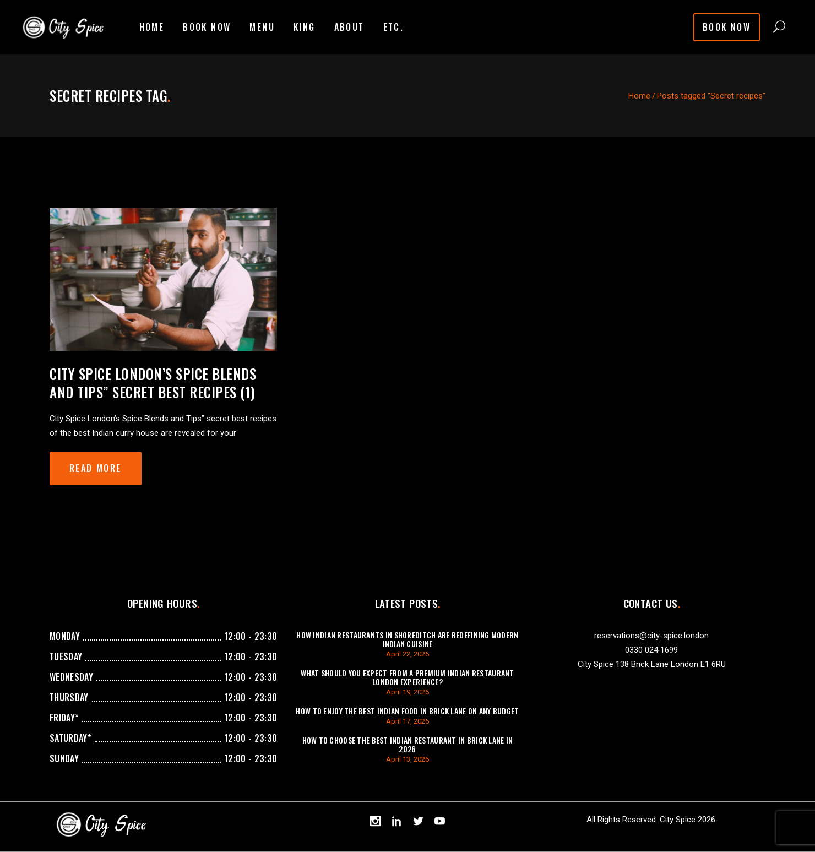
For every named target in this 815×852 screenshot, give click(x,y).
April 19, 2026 (407, 692)
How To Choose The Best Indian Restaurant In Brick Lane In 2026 (407, 744)
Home (639, 96)
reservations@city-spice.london (651, 636)
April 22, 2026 (407, 654)
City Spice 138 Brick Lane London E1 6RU (652, 664)
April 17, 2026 (407, 721)
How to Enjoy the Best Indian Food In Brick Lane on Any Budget (407, 711)
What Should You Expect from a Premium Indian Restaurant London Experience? (407, 677)
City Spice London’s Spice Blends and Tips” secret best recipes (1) (153, 382)
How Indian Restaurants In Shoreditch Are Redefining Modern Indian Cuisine (407, 639)
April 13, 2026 (407, 759)
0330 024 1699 (651, 650)
